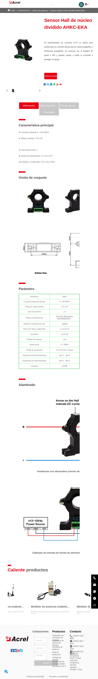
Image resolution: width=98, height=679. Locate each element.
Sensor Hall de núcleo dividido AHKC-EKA (68, 11)
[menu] (52, 4)
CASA (12, 11)
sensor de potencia (40, 11)
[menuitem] (52, 4)
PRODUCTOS (24, 11)
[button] (52, 4)
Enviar (46, 663)
